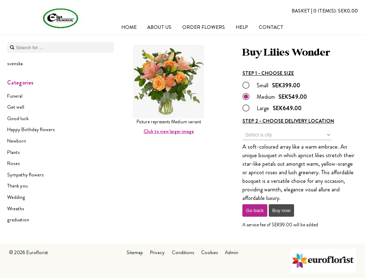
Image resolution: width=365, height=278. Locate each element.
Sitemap (135, 252)
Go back (255, 210)
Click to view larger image (169, 131)
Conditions (183, 252)
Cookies (209, 252)
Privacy (157, 252)
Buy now (281, 210)
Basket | (325, 10)
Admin (231, 252)
